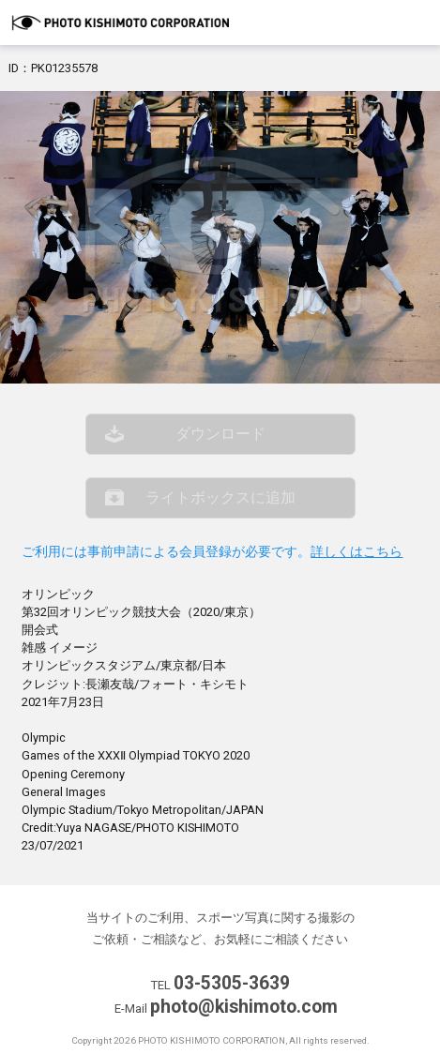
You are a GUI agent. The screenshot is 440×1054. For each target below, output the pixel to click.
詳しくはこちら (356, 552)
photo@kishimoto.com (244, 1006)
